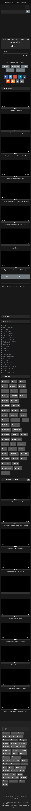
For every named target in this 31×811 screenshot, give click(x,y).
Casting (6, 395)
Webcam (6, 473)
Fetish (24, 415)
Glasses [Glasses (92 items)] (24, 750)
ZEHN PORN (5, 349)
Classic (6, 400)
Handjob (6, 424)
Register (23, 2)
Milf (14, 444)
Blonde (6, 391)
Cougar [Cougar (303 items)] (6, 743)
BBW (5, 386)
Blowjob (15, 391)
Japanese (15, 66)
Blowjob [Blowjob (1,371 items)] (6, 740)
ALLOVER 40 (6, 331)
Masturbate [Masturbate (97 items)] (16, 764)
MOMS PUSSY (6, 364)
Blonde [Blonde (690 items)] (20, 736)
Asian (6, 66)
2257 (17, 796)
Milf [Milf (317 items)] (5, 767)
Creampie (6, 405)
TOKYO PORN (6, 358)
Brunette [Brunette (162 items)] (15, 740)
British (24, 391)
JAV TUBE (5, 352)
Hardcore (10, 70)
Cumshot (6, 410)
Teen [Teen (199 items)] (5, 781)
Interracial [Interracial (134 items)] (7, 760)
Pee (5, 449)
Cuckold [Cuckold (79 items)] (6, 746)
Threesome (7, 463)
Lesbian (25, 434)
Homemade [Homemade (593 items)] (17, 757)
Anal (15, 381)
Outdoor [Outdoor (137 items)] (6, 770)
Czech (15, 410)
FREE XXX (5, 325)
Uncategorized (7, 468)
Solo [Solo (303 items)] (20, 774)
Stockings (6, 458)
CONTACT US (9, 796)
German (6, 420)
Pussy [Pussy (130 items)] (13, 774)
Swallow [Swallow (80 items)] (16, 777)
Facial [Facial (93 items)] (16, 750)
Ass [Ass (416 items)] (5, 736)
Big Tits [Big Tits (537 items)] (13, 736)
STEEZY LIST (6, 354)
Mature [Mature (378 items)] (25, 764)
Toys (16, 463)
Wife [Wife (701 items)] (5, 784)
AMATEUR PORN (7, 333)
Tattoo (16, 458)
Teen (24, 458)
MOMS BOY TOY (7, 368)
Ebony (24, 410)
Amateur (6, 381)
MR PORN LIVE (6, 335)
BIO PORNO (5, 343)
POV (22, 449)
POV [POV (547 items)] (23, 770)
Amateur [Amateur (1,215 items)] (6, 733)
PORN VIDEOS (6, 362)
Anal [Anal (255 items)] (14, 733)
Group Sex (16, 420)
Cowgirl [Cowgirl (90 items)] (15, 743)
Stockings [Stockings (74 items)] (7, 777)
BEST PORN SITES (7, 372)
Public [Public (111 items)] (6, 774)
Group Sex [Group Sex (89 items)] (7, 753)
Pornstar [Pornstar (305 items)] (15, 770)
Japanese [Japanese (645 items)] (16, 760)
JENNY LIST (5, 345)
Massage (6, 439)
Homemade (7, 429)
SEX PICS (5, 347)
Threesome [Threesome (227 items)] (14, 781)
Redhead (14, 453)
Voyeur (19, 468)
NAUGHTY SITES (7, 337)
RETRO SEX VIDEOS (8, 341)
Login (17, 2)
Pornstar (13, 449)
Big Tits (23, 386)
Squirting (25, 453)
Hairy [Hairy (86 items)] (15, 753)
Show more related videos (15, 277)
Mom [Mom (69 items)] (11, 767)
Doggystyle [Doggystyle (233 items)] (7, 750)
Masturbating (17, 439)
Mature (6, 444)
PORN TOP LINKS (7, 339)
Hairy (26, 420)
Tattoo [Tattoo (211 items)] (24, 777)
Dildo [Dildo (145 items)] (23, 746)
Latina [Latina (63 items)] (25, 760)
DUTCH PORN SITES (8, 366)
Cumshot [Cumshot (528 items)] (15, 746)
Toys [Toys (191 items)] (22, 781)
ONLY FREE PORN (7, 356)
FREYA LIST (5, 329)
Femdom (14, 415)
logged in (11, 286)
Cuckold (16, 405)
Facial (5, 415)
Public (5, 453)
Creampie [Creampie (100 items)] (23, 743)
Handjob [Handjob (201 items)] (23, 753)
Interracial (18, 429)
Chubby (24, 395)
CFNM (15, 395)
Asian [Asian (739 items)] (21, 733)
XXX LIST (5, 360)
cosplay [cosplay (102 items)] (24, 740)
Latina (16, 434)
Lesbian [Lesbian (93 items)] (6, 764)
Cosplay (15, 400)
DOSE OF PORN (7, 327)
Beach (13, 386)
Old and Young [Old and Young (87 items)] (21, 767)
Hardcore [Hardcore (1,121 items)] (6, 757)
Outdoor (22, 444)
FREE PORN (5, 370)
